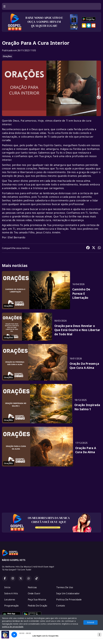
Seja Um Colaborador (68, 593)
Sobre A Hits (11, 593)
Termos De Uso (64, 587)
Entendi (90, 622)
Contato (60, 605)
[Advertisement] (51, 490)
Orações (7, 56)
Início (7, 587)
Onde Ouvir (34, 593)
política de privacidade (12, 626)
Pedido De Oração (37, 605)
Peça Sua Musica (37, 599)
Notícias (32, 587)
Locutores (9, 599)
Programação (11, 605)
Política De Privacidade (69, 599)
